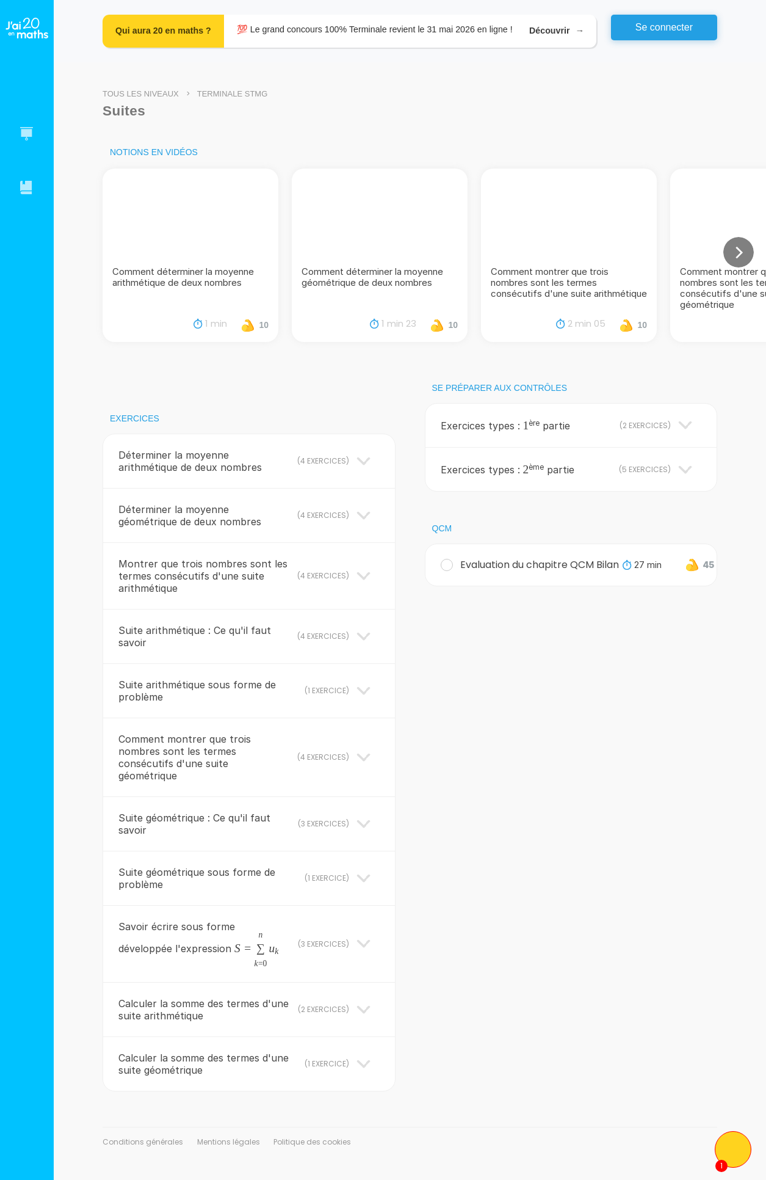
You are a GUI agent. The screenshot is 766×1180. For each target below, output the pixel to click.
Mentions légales (228, 1142)
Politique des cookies (312, 1142)
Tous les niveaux (141, 93)
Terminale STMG (232, 93)
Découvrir (556, 30)
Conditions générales (143, 1142)
